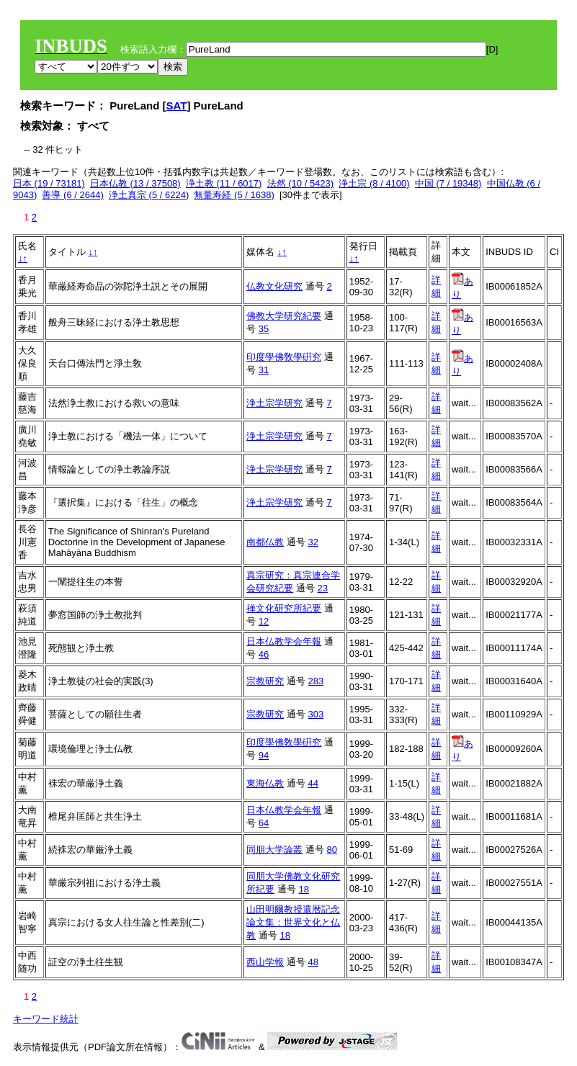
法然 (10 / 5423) (300, 183)
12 (264, 621)
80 (331, 849)
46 (264, 654)
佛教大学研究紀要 (283, 315)
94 (264, 755)
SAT (176, 105)
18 (303, 889)
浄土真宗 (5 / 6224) (149, 194)
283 (315, 681)
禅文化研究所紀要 (283, 608)
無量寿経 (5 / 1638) (234, 194)
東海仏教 (265, 783)
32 (313, 542)
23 (322, 588)
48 (313, 962)
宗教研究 (265, 681)
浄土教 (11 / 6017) (224, 183)
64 (264, 823)
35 (264, 328)
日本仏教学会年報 (283, 641)
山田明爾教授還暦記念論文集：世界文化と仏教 (293, 922)
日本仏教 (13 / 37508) (135, 183)
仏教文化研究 (274, 286)
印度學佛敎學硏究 (283, 356)
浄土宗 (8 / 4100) (374, 183)
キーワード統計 (46, 1018)
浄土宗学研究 (274, 403)
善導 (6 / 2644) (72, 194)
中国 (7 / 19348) (448, 183)
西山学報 (265, 962)
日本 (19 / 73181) (49, 183)
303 (315, 714)
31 (264, 369)
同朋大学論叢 (274, 849)
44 (313, 783)
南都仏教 (265, 542)
